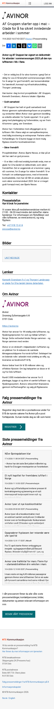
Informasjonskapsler (11, 687)
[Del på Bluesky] (29, 46)
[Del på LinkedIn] (14, 46)
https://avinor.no (10, 326)
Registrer (14, 427)
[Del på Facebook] (8, 46)
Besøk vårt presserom (18, 614)
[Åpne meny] (30, 3)
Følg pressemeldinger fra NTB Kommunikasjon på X (25, 682)
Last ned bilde (12, 258)
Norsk (4, 698)
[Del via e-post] (39, 46)
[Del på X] (19, 46)
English (12, 698)
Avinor (29, 39)
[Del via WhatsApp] (34, 46)
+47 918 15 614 (15, 225)
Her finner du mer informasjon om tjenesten (22, 651)
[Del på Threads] (24, 46)
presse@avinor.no (11, 229)
